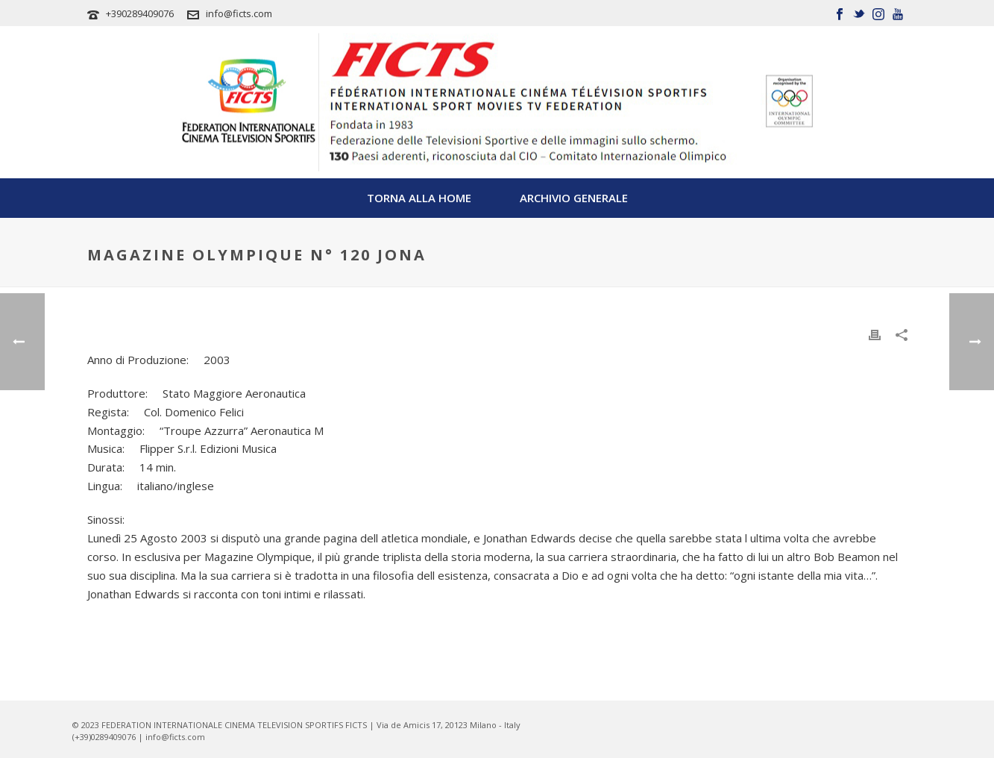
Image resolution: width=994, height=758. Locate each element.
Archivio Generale (574, 197)
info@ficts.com (239, 13)
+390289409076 (140, 13)
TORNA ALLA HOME (419, 197)
